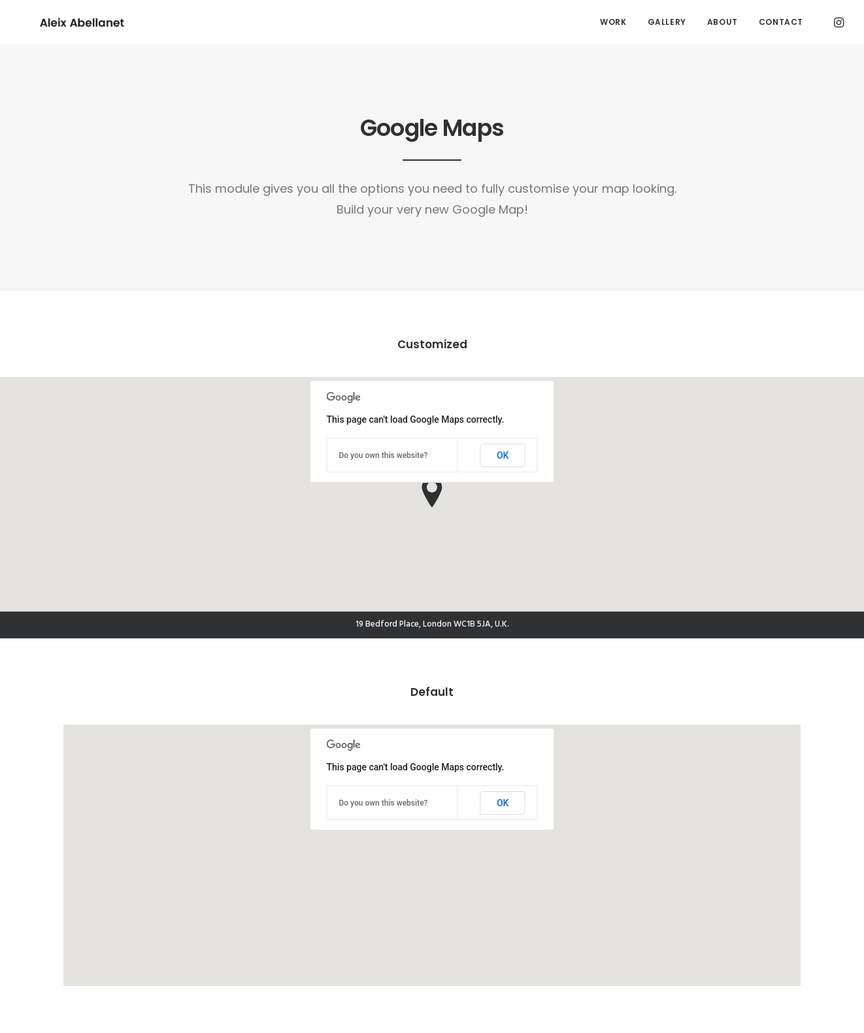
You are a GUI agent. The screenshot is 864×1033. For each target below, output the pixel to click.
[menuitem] (613, 22)
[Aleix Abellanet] (62, 22)
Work (613, 21)
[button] (838, 22)
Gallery (667, 21)
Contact (781, 21)
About (722, 21)
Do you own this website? (383, 455)
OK (503, 455)
